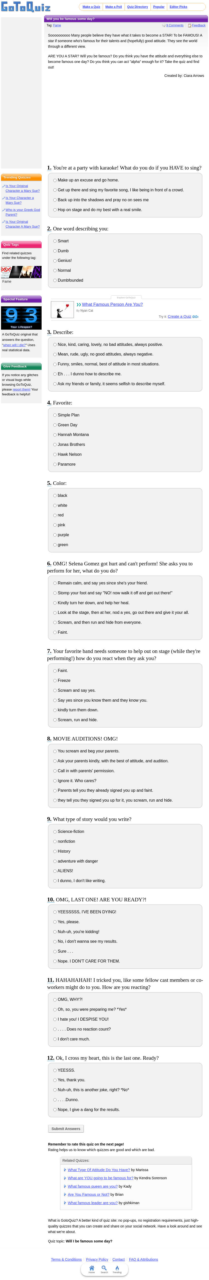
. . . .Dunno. (66, 1100)
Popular (159, 7)
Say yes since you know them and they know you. (100, 700)
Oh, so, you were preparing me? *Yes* (90, 1009)
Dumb (60, 251)
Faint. (60, 632)
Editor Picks (178, 7)
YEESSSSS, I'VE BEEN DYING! (84, 912)
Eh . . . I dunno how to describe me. (87, 374)
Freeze (61, 680)
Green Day (65, 425)
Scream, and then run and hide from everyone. (97, 622)
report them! (21, 389)
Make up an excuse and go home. (86, 180)
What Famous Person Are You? (112, 304)
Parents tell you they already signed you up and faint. (103, 790)
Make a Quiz (91, 7)
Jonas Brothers (69, 444)
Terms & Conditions (66, 1259)
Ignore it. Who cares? (74, 781)
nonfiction (64, 841)
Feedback (199, 25)
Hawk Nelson (67, 454)
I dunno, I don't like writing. (79, 881)
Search (104, 1270)
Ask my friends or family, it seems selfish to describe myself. (109, 384)
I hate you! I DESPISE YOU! (81, 1019)
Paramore (64, 464)
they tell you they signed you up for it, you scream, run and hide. (113, 800)
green (60, 545)
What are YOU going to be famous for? (100, 1178)
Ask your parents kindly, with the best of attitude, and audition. (111, 761)
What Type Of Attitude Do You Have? (99, 1170)
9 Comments (175, 25)
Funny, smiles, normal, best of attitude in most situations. (106, 364)
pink (59, 525)
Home (92, 1270)
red (58, 515)
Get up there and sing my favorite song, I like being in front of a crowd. (118, 190)
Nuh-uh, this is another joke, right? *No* (91, 1090)
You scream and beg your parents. (86, 751)
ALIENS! (63, 871)
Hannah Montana (71, 434)
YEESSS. (64, 1070)
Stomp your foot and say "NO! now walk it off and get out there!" (112, 593)
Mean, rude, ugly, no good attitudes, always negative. (103, 354)
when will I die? (14, 345)
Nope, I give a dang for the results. (86, 1109)
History (61, 851)
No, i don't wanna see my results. (85, 941)
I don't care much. (71, 1039)
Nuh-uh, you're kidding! (76, 932)
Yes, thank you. (69, 1080)
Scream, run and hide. (75, 720)
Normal (62, 270)
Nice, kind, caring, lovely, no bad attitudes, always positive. (108, 344)
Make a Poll (114, 7)
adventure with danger (75, 861)
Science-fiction (68, 831)
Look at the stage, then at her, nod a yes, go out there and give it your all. (121, 612)
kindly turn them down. (75, 710)
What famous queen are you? (93, 1186)
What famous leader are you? (93, 1203)
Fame (57, 25)
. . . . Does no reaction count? (82, 1029)
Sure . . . (63, 951)
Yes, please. (66, 922)
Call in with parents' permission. (84, 771)
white (60, 505)
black (60, 495)
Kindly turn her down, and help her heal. (91, 603)
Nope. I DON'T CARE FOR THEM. (86, 961)
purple (61, 535)
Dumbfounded (68, 280)
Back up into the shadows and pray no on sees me (101, 200)
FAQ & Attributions (143, 1259)
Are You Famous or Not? (88, 1194)
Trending (117, 1270)
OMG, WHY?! (67, 999)
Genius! (62, 260)
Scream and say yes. (74, 690)
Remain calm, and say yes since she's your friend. (100, 583)
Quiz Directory (137, 7)
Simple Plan (66, 415)
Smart (60, 241)
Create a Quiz (179, 316)
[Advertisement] (126, 120)
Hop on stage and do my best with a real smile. (97, 210)
